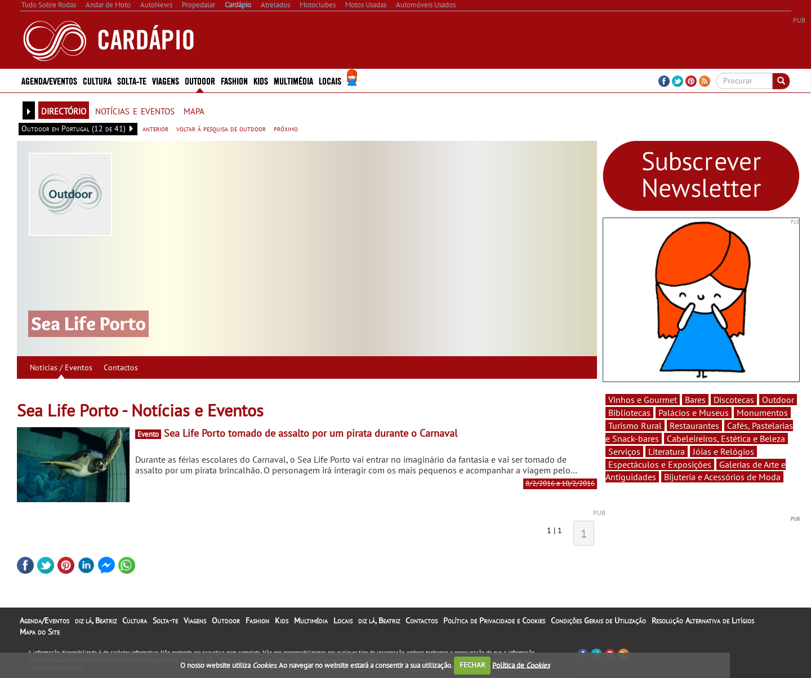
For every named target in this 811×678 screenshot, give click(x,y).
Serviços (624, 451)
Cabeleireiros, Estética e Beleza (726, 438)
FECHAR (472, 665)
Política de (521, 665)
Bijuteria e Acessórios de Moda (722, 476)
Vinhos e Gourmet (642, 399)
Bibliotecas (629, 412)
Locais (330, 80)
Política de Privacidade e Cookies (494, 620)
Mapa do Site (40, 632)
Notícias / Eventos (61, 367)
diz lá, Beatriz (96, 620)
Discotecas (734, 399)
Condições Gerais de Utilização (598, 620)
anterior (155, 128)
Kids (260, 80)
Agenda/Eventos (49, 80)
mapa (194, 110)
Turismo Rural (635, 425)
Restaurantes (694, 425)
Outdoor (200, 80)
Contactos (121, 367)
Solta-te (131, 80)
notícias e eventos (135, 110)
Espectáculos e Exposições (659, 464)
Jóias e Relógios (723, 451)
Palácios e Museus (693, 412)
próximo (286, 128)
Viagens (165, 80)
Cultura (97, 80)
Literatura (666, 451)
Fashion (234, 80)
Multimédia (293, 80)
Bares (695, 399)
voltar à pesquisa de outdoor (221, 128)
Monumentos (762, 412)
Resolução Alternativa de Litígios (703, 620)
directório (63, 110)
